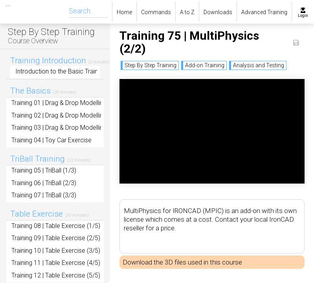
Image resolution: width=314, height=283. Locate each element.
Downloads (218, 12)
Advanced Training (264, 12)
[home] (3, 12)
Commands (156, 12)
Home (124, 12)
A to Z (187, 12)
